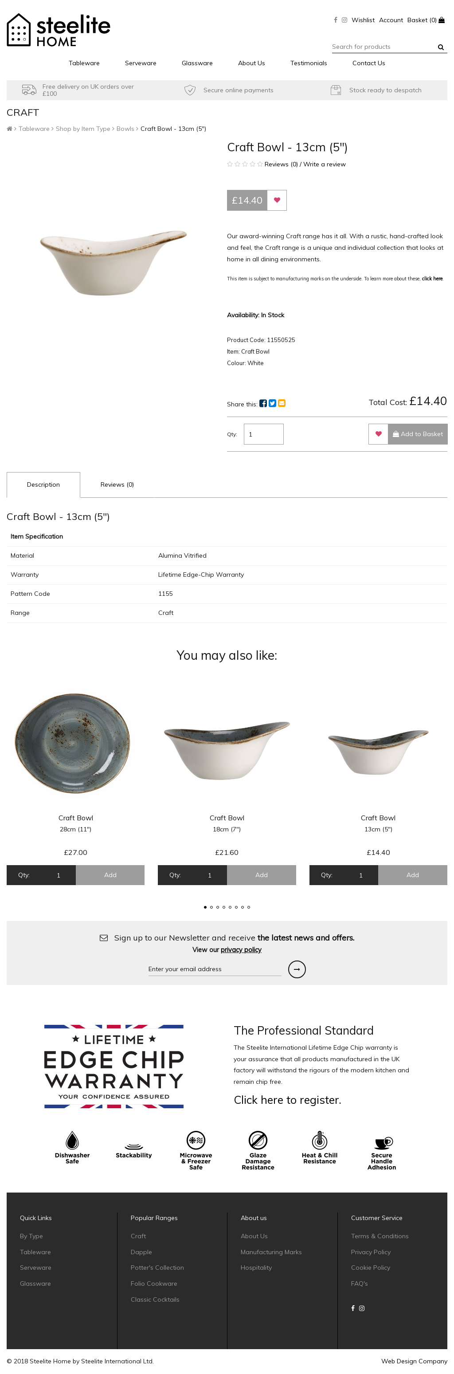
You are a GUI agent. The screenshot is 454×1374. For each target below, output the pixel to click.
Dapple (141, 1252)
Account (391, 20)
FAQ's (359, 1283)
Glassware (197, 63)
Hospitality (256, 1268)
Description (43, 484)
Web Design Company (414, 1361)
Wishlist (363, 20)
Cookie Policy (370, 1268)
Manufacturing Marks (271, 1252)
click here (432, 279)
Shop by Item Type (83, 129)
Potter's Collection (157, 1268)
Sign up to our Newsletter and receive (227, 943)
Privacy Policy (371, 1252)
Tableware (84, 63)
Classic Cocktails (155, 1299)
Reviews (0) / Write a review (286, 164)
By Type (31, 1236)
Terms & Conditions (380, 1236)
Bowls (125, 129)
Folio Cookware (154, 1283)
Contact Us (368, 63)
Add (110, 875)
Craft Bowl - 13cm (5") (173, 129)
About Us (251, 63)
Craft (138, 1236)
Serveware (141, 63)
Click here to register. (287, 1099)
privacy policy (241, 950)
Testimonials (308, 63)
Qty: (232, 434)
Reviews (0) (117, 484)
